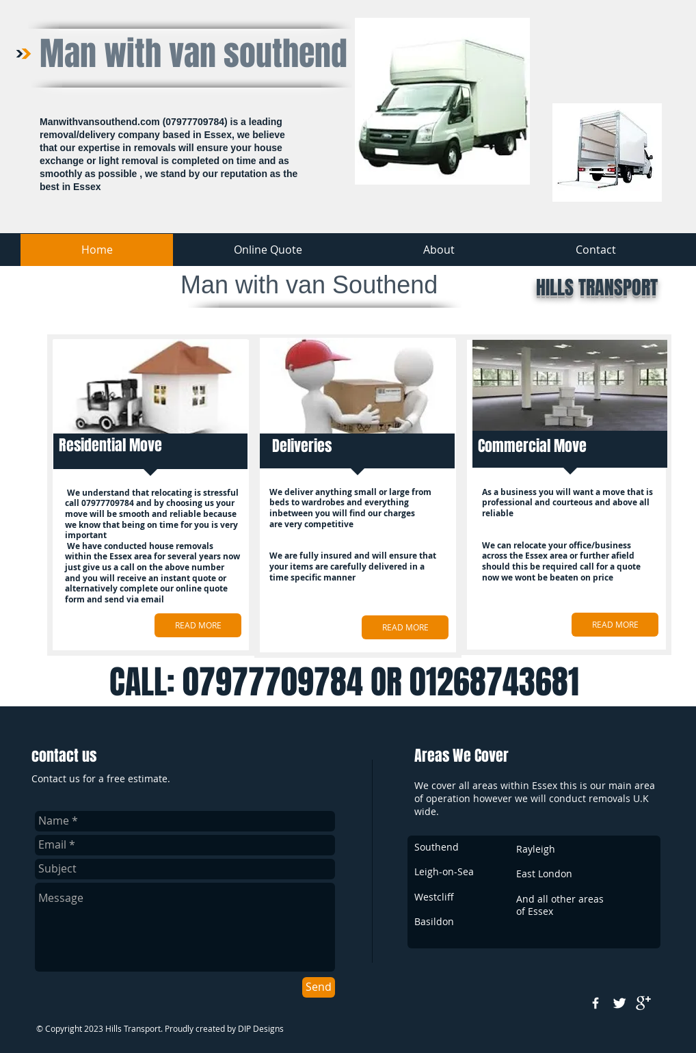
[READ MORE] (198, 625)
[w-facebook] (595, 1003)
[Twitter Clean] (619, 1003)
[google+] (643, 1003)
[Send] (318, 987)
